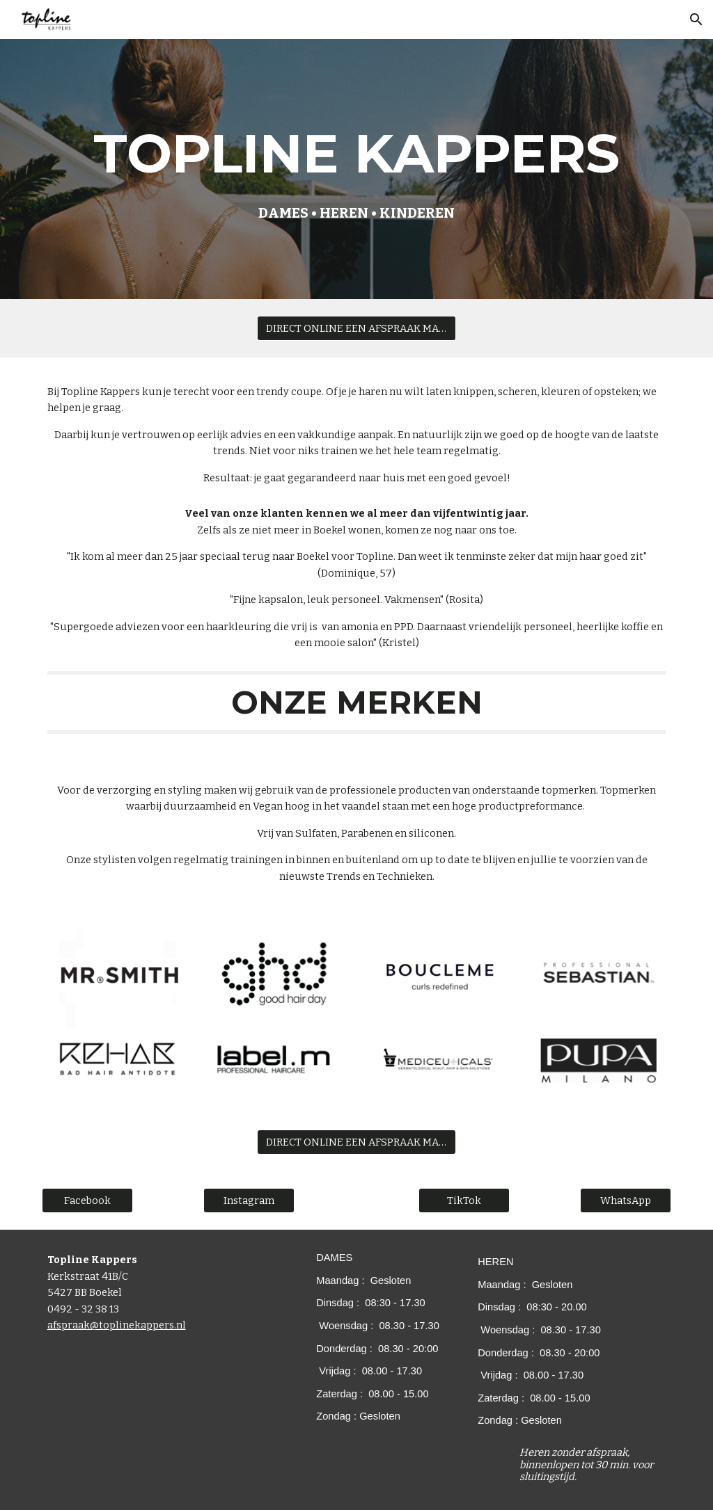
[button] (696, 19)
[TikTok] (464, 1200)
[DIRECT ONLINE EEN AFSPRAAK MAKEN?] (356, 328)
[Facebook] (87, 1200)
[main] (357, 169)
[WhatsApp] (626, 1200)
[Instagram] (249, 1200)
